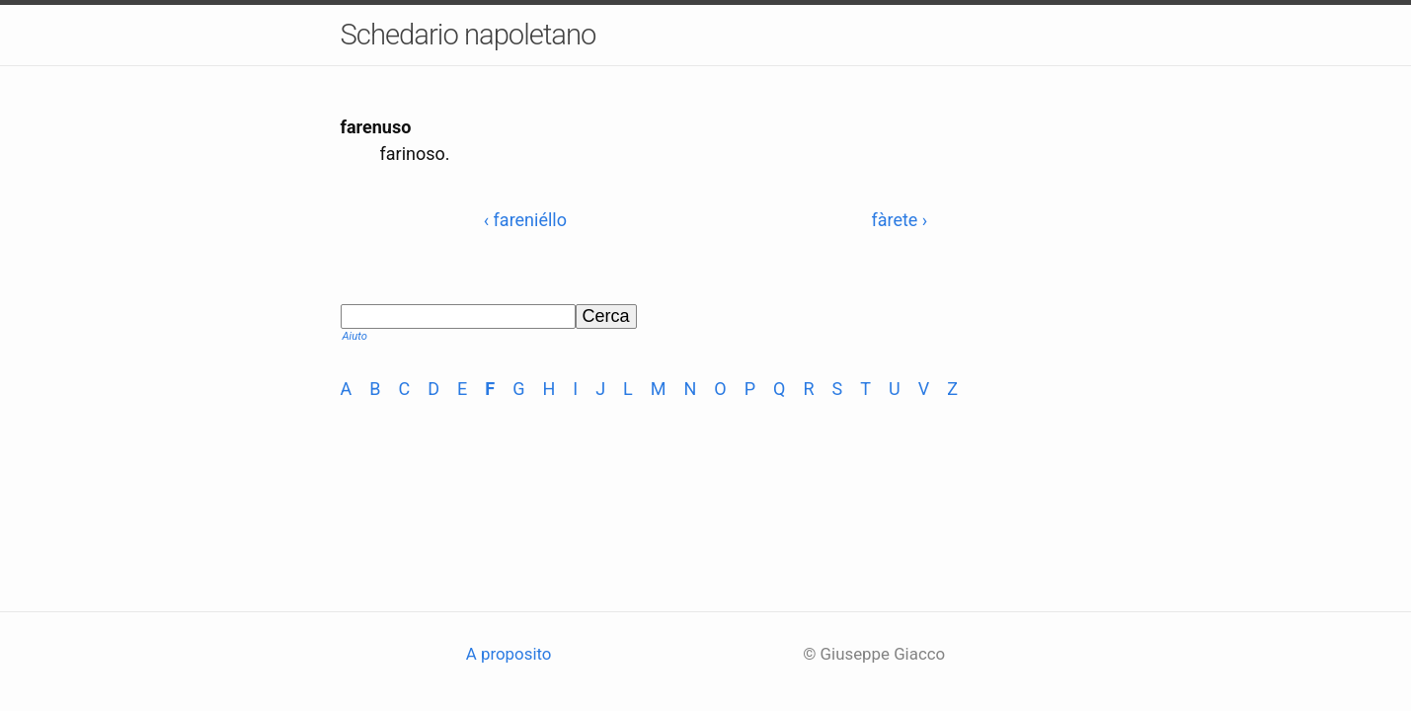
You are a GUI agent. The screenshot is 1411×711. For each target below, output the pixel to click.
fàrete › (899, 219)
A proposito (509, 654)
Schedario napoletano (468, 34)
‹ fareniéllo (525, 219)
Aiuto (355, 336)
